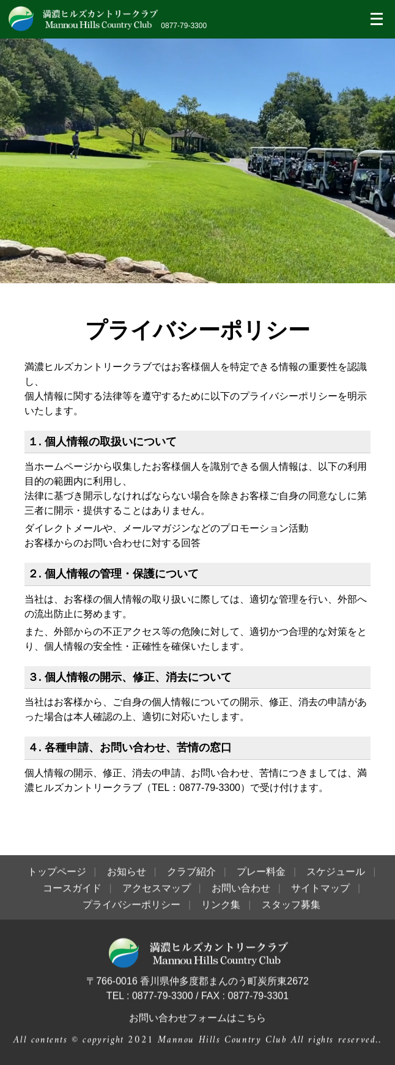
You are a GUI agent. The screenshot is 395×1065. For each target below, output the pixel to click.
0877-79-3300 (184, 25)
